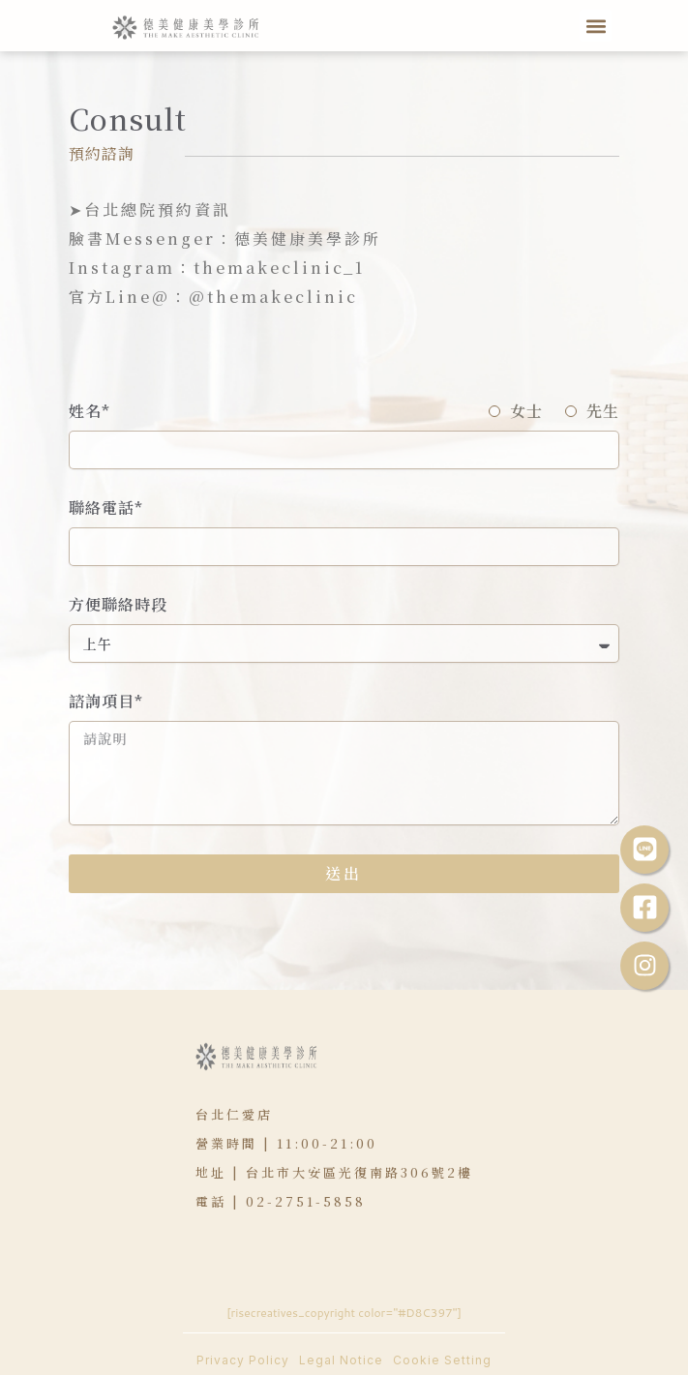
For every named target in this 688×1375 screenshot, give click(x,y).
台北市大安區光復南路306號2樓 (359, 1172)
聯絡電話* (106, 508)
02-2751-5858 (306, 1201)
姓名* (89, 412)
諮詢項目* (106, 702)
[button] (596, 26)
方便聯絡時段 (118, 605)
